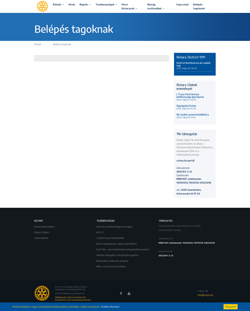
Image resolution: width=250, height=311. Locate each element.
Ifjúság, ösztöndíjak (154, 6)
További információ (109, 306)
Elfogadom (230, 306)
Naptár (84, 4)
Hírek (71, 4)
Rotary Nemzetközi (44, 226)
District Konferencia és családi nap (193, 66)
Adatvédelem (41, 238)
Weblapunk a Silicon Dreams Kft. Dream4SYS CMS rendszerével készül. (73, 298)
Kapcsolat (182, 4)
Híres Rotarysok (128, 6)
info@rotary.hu (205, 295)
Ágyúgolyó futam (186, 107)
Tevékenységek (104, 4)
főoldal (37, 44)
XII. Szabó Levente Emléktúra (192, 116)
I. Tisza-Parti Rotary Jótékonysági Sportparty (190, 97)
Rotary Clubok (41, 232)
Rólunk (57, 4)
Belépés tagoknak (199, 6)
